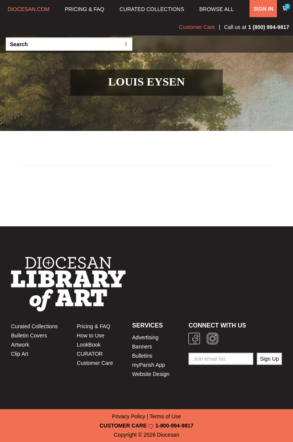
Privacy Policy (128, 416)
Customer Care (197, 27)
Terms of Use (165, 416)
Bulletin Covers (29, 335)
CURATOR (90, 354)
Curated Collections (34, 326)
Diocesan (168, 435)
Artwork (20, 345)
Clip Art (19, 354)
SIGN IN (263, 9)
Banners (142, 347)
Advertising (145, 337)
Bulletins (142, 356)
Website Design (150, 374)
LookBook (88, 345)
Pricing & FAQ (93, 326)
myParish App (148, 365)
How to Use (90, 335)
